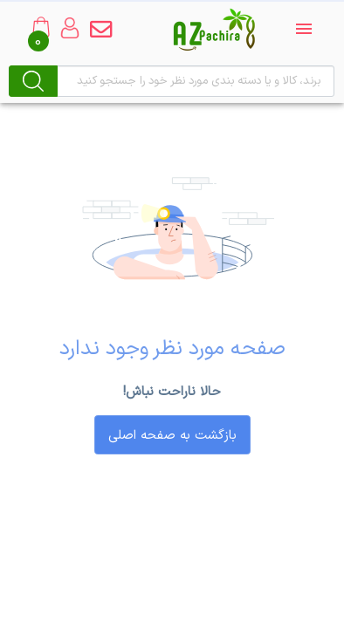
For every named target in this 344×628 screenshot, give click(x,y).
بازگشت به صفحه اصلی (172, 436)
